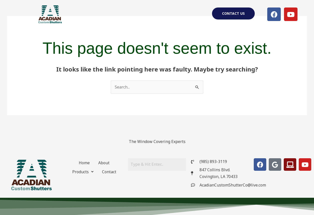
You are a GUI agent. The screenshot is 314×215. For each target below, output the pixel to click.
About (146, 14)
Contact (109, 171)
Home (126, 14)
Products (171, 14)
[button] (171, 14)
